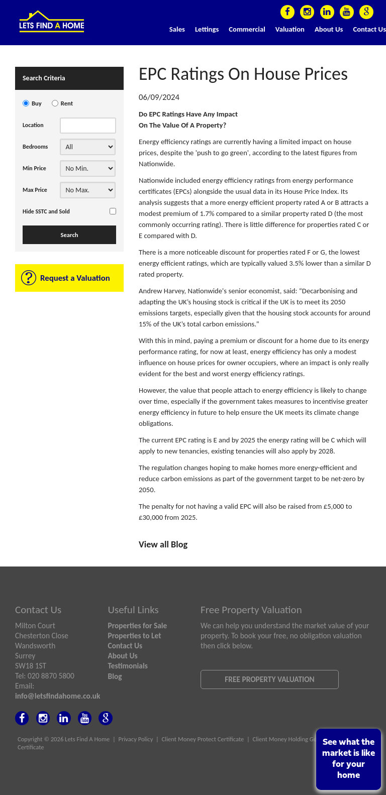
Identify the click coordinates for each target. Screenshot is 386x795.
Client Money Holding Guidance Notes (301, 739)
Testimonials (128, 665)
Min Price (34, 168)
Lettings (207, 29)
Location (33, 125)
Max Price (35, 189)
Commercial (247, 29)
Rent (67, 103)
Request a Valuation (75, 278)
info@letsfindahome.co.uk (57, 696)
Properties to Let (134, 635)
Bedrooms (35, 146)
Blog (115, 676)
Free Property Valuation (269, 679)
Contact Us (369, 29)
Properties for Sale (137, 625)
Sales (177, 29)
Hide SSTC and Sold (46, 211)
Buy (37, 103)
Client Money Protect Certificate (203, 739)
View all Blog (163, 544)
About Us (329, 29)
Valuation (290, 29)
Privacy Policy (136, 739)
